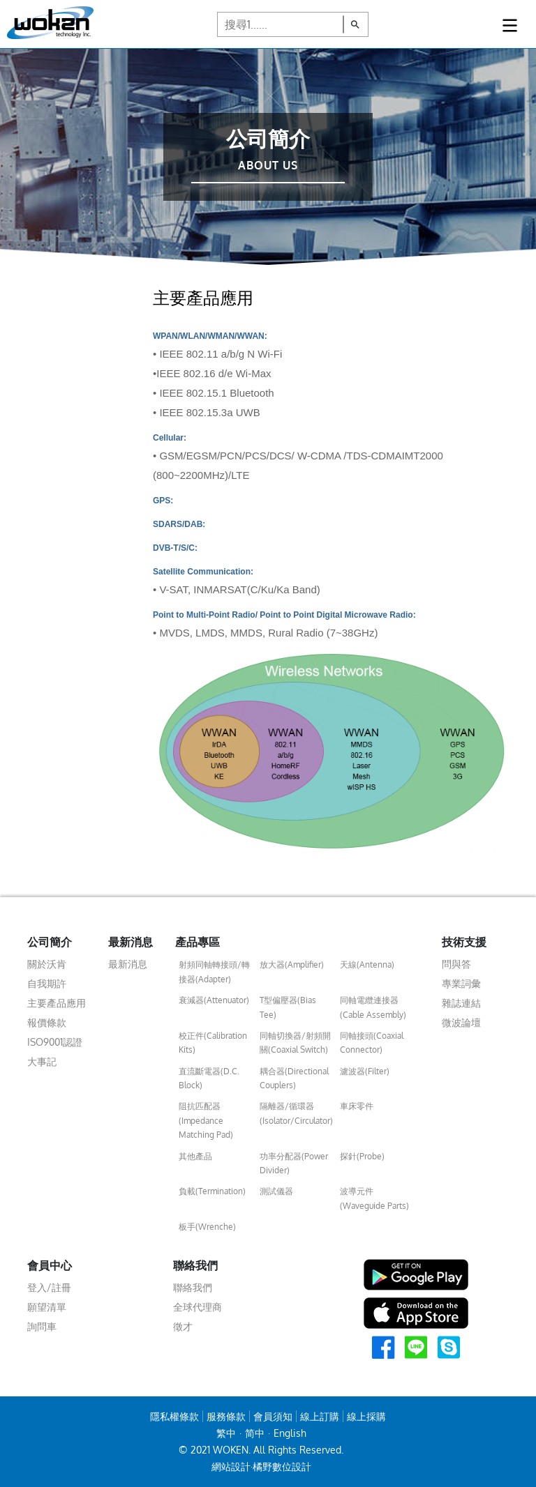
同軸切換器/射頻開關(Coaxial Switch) (295, 1042)
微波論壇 (461, 1022)
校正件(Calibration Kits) (213, 1042)
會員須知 (272, 1416)
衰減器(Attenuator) (214, 1000)
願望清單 (46, 1307)
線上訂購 (319, 1416)
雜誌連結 (461, 1003)
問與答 (456, 964)
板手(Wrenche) (207, 1226)
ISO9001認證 (54, 1042)
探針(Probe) (362, 1156)
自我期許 (46, 983)
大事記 (42, 1061)
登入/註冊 (49, 1287)
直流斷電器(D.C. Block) (209, 1078)
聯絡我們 (192, 1287)
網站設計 (231, 1466)
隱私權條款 (174, 1416)
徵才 (183, 1326)
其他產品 (195, 1156)
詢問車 (42, 1326)
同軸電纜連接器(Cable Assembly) (373, 1007)
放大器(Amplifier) (292, 964)
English (290, 1433)
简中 (255, 1433)
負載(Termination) (212, 1191)
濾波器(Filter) (364, 1071)
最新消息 (127, 964)
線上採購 (366, 1416)
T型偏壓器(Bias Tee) (288, 1007)
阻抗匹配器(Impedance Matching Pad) (206, 1120)
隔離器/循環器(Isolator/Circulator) (296, 1113)
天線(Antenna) (367, 964)
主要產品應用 (56, 1003)
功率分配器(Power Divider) (294, 1163)
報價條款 (46, 1022)
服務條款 (226, 1416)
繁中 (226, 1433)
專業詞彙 (461, 983)
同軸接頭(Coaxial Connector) (371, 1042)
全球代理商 (197, 1307)
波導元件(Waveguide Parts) (374, 1198)
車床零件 (356, 1106)
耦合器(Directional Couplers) (294, 1078)
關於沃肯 (46, 964)
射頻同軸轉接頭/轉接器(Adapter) (214, 971)
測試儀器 (276, 1191)
